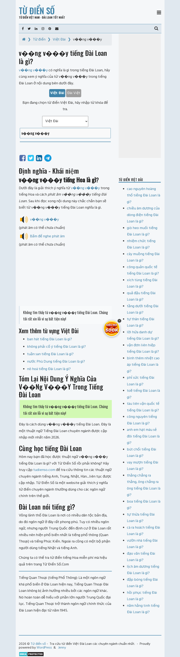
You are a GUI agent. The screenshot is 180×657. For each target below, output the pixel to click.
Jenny (62, 647)
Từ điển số (37, 10)
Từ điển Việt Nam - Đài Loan (35, 17)
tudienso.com (44, 470)
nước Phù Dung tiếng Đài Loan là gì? (56, 362)
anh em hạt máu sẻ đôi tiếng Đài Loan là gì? (143, 436)
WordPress (44, 647)
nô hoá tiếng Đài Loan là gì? (49, 369)
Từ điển (39, 40)
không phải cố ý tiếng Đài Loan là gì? (56, 347)
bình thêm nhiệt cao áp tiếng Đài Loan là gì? (143, 364)
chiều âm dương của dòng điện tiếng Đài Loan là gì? (143, 215)
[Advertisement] (65, 277)
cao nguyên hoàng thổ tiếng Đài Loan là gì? (143, 195)
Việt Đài (59, 40)
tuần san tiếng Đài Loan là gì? (50, 354)
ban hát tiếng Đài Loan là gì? (49, 339)
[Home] (24, 40)
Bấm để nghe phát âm (47, 236)
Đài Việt (73, 93)
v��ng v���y (85, 188)
